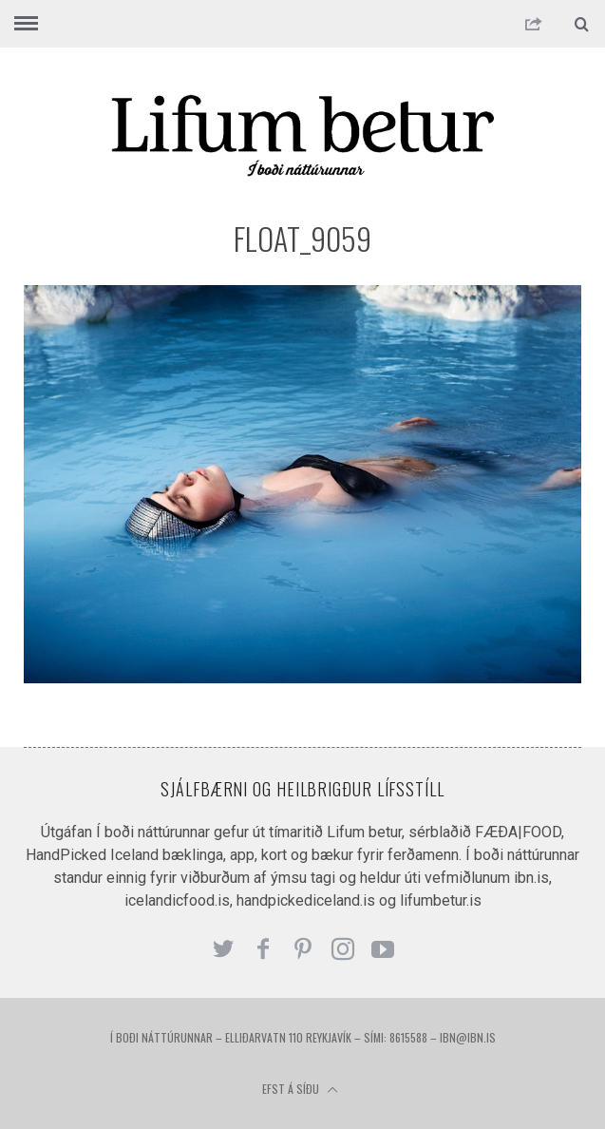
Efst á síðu (300, 1089)
